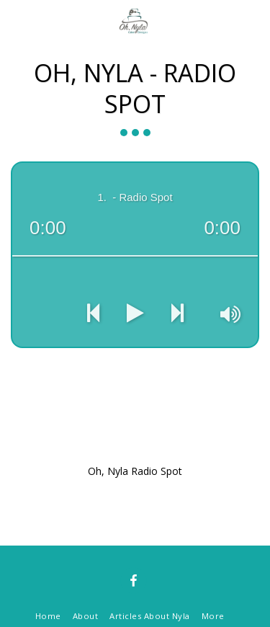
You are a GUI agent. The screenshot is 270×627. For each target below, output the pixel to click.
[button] (16, 20)
